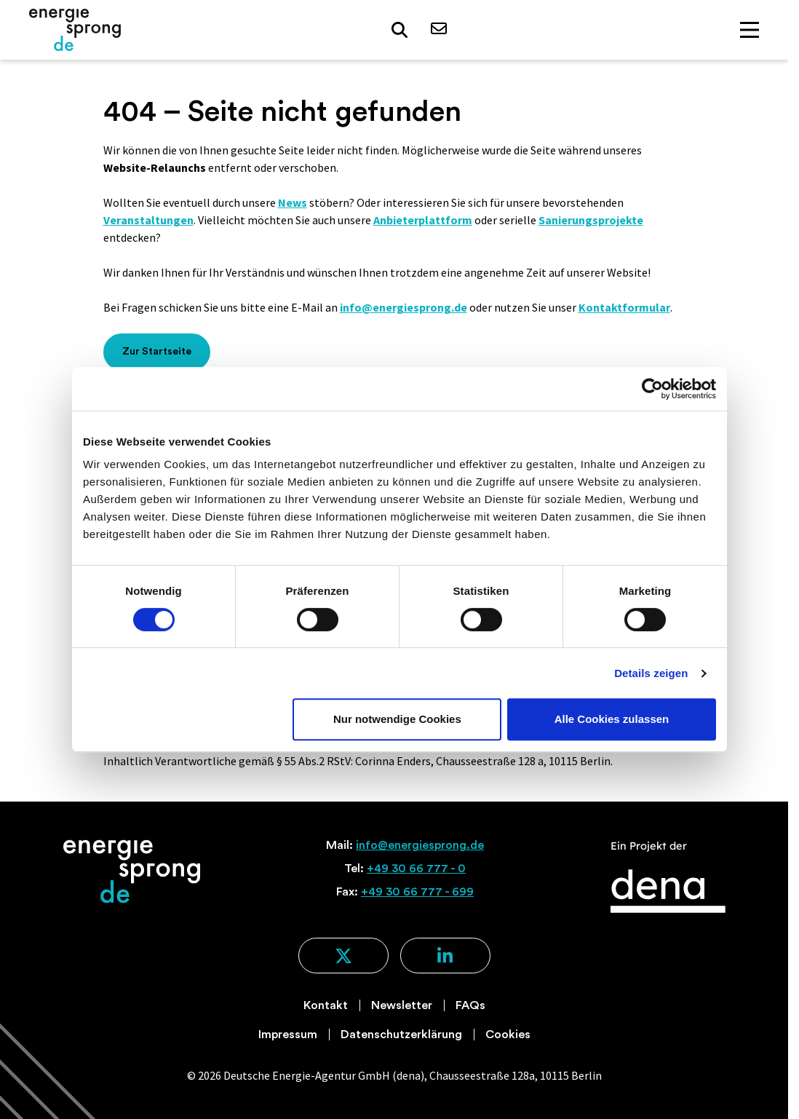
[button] (399, 30)
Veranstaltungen (148, 220)
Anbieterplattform (422, 220)
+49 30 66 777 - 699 (417, 892)
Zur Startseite (156, 352)
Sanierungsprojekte (590, 220)
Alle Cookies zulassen (611, 719)
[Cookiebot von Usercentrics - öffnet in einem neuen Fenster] (652, 389)
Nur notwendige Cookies (397, 719)
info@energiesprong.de (403, 307)
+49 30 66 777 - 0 (416, 868)
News (292, 202)
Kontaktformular (624, 307)
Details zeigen (651, 673)
